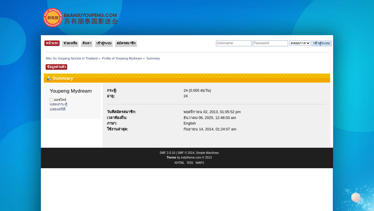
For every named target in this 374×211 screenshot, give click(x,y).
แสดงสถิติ (57, 109)
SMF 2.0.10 (167, 152)
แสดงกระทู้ (58, 104)
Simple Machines (207, 152)
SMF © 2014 (186, 152)
